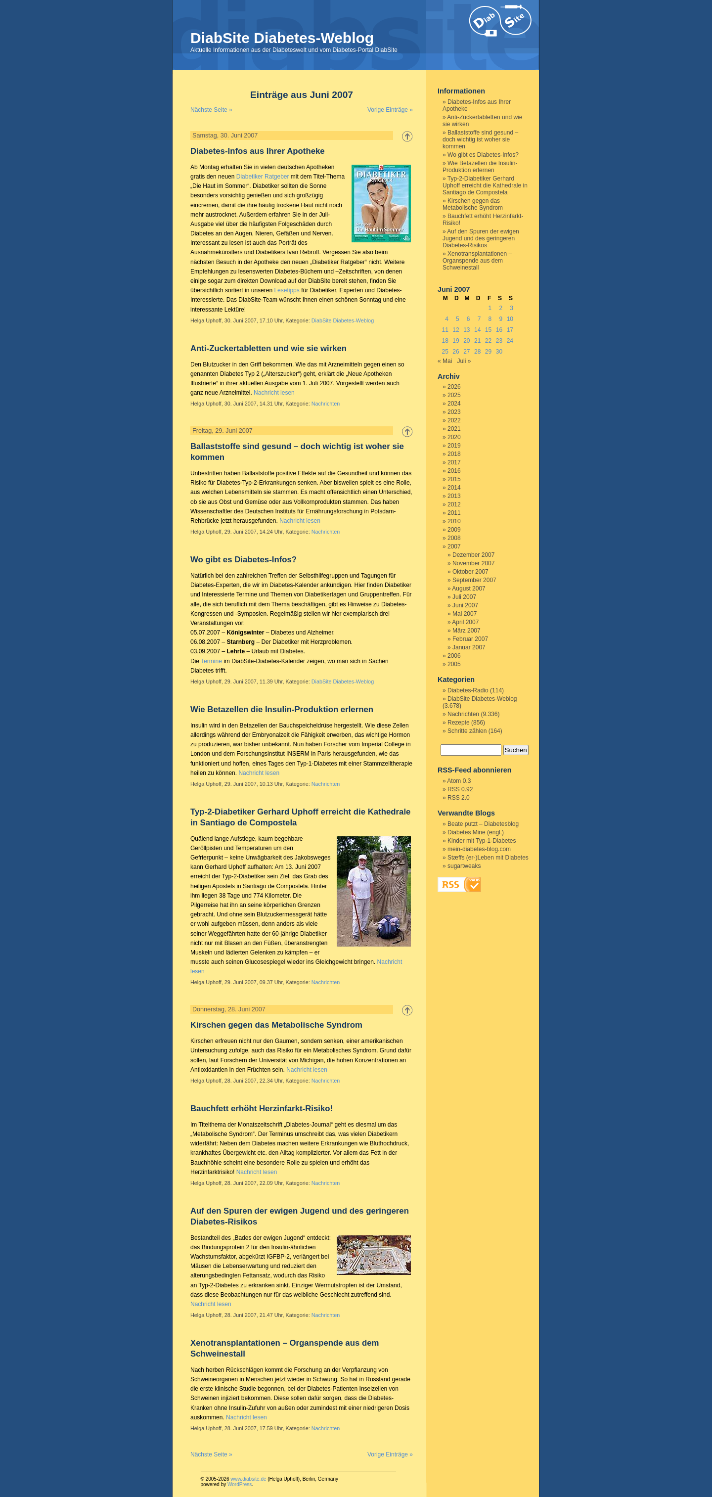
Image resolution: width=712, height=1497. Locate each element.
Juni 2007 (465, 605)
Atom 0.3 (459, 780)
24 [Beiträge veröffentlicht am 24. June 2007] (510, 340)
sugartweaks (464, 865)
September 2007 (474, 580)
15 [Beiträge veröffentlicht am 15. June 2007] (488, 329)
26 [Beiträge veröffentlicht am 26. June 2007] (455, 351)
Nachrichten (326, 404)
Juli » (464, 361)
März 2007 (466, 630)
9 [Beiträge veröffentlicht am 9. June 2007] (500, 319)
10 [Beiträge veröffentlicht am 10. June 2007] (510, 319)
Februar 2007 (470, 638)
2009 (454, 529)
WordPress (239, 1484)
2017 (454, 462)
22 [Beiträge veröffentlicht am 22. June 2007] (488, 340)
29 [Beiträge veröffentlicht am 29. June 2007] (488, 351)
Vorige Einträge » (390, 109)
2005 (454, 664)
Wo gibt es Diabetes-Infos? (243, 559)
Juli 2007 (464, 596)
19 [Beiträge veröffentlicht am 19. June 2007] (455, 340)
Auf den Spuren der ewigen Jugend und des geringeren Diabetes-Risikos (481, 238)
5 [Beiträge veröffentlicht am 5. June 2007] (457, 319)
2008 (454, 538)
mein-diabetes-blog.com (479, 849)
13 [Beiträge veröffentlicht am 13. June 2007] (466, 329)
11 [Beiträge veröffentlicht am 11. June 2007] (445, 329)
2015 (454, 479)
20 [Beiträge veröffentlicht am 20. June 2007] (466, 340)
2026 (454, 386)
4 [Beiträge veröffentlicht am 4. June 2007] (446, 319)
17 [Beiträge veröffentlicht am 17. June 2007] (510, 329)
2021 (454, 428)
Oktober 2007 (470, 571)
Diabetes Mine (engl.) (475, 832)
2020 (454, 437)
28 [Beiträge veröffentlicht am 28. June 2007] (477, 351)
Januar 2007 (469, 647)
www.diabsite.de (248, 1479)
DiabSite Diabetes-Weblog (282, 38)
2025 (454, 395)
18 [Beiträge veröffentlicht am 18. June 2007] (445, 340)
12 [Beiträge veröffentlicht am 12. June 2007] (455, 329)
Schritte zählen (467, 730)
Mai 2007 (464, 613)
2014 (454, 487)
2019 (454, 445)
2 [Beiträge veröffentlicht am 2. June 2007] (500, 308)
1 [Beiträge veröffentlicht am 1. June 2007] (490, 308)
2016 (454, 470)
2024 (454, 403)
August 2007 (468, 588)
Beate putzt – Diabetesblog (483, 823)
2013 (454, 496)
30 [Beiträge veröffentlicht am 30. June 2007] (499, 351)
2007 (454, 546)
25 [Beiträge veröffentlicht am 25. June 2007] (445, 351)
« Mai (445, 361)
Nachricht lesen (274, 392)
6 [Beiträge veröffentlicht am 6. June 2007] (468, 319)
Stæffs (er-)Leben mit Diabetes (488, 857)
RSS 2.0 (458, 797)
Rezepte (458, 722)
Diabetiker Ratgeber (262, 176)
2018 (454, 454)
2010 (454, 521)
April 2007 (465, 622)
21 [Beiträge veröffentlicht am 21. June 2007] (477, 340)
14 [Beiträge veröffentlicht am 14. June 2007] (477, 329)
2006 (454, 655)
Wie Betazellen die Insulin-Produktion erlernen (281, 709)
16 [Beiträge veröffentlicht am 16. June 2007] (499, 329)
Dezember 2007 (473, 554)
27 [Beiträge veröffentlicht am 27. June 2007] (466, 351)
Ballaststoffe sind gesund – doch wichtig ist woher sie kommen (480, 139)
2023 (454, 411)
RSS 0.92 (460, 789)
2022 (454, 420)
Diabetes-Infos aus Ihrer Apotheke (257, 151)
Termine (211, 661)
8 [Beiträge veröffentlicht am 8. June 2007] (490, 319)
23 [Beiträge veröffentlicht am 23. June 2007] (499, 340)
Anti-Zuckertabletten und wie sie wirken (268, 348)
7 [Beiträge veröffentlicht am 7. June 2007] (479, 319)
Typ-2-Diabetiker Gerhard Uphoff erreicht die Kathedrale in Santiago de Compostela (485, 185)
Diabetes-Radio (468, 690)
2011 (454, 512)
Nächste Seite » (211, 109)
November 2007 (473, 563)
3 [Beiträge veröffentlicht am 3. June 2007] (511, 308)
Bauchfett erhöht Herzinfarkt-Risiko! (261, 1108)
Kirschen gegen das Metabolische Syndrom (276, 1025)
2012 (454, 504)
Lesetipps (286, 290)
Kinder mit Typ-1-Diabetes (481, 840)
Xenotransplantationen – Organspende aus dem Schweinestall (477, 260)
